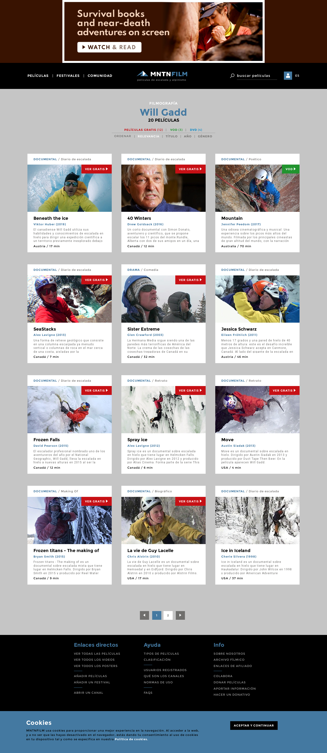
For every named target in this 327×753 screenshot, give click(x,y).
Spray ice (137, 439)
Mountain (232, 218)
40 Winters (139, 218)
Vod (291, 169)
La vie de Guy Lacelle (150, 550)
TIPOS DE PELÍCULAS (161, 653)
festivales (68, 75)
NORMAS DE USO (158, 682)
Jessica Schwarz (239, 329)
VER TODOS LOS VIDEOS (94, 659)
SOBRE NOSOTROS (229, 653)
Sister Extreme (143, 329)
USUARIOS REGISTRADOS (165, 670)
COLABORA (223, 676)
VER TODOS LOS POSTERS (96, 666)
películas (38, 75)
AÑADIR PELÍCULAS (90, 676)
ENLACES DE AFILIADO (233, 666)
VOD (176, 130)
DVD (196, 130)
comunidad (100, 75)
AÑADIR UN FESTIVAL (92, 682)
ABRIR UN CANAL (88, 692)
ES (297, 75)
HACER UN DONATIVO (232, 694)
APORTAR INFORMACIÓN (235, 688)
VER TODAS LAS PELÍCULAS (97, 653)
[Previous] (144, 615)
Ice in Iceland (235, 550)
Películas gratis (143, 130)
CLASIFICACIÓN (157, 659)
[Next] (180, 615)
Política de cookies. (131, 739)
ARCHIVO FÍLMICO (229, 659)
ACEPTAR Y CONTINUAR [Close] (254, 725)
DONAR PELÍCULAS (230, 682)
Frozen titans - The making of (66, 550)
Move (227, 439)
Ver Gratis (96, 169)
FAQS (148, 692)
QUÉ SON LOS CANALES (164, 676)
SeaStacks (44, 329)
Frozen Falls (46, 439)
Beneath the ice (50, 218)
